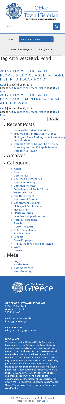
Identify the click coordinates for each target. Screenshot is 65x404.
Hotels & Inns (22, 209)
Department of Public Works (31, 189)
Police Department (25, 230)
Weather (19, 250)
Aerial (17, 168)
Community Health (25, 185)
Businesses (20, 172)
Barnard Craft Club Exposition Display (36, 143)
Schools (18, 236)
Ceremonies (21, 175)
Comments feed (23, 267)
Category (44, 49)
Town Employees (24, 240)
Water (42, 87)
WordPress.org (23, 271)
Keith (3, 84)
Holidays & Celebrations (28, 206)
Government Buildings (27, 202)
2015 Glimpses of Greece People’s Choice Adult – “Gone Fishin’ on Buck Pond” (32, 75)
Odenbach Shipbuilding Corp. (31, 216)
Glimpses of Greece (25, 87)
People (18, 223)
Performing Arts (23, 226)
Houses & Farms (23, 212)
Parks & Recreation (25, 219)
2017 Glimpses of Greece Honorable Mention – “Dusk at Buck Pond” (30, 99)
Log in (17, 261)
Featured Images (24, 192)
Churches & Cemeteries (28, 178)
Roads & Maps (22, 233)
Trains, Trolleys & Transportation (33, 243)
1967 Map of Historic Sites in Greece (35, 133)
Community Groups (25, 182)
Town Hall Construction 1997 (31, 130)
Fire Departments (24, 195)
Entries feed (21, 264)
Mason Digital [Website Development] (41, 401)
